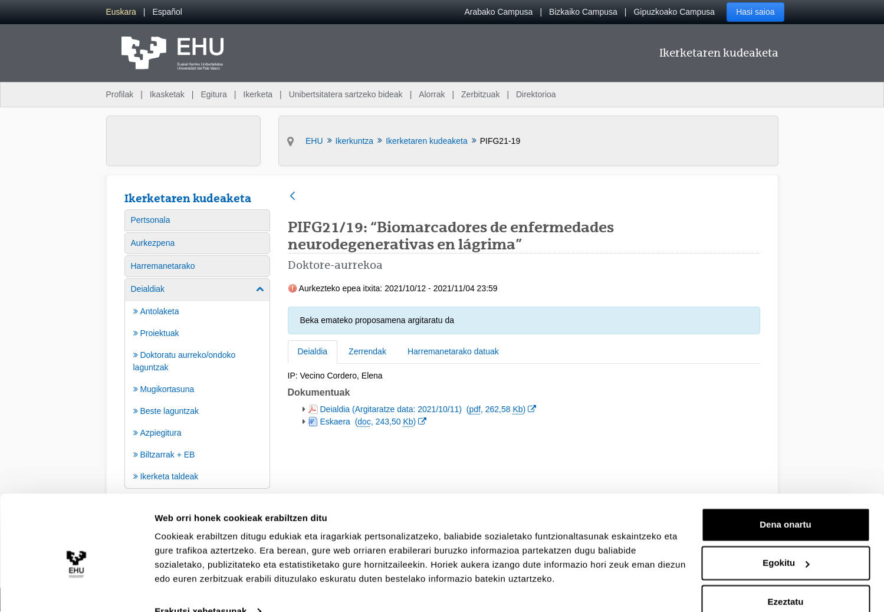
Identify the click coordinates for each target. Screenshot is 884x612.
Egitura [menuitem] (213, 94)
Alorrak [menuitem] (432, 94)
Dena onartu (785, 502)
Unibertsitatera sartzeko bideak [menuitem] (346, 94)
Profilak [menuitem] (120, 94)
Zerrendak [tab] (367, 351)
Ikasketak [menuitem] (167, 94)
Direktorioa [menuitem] (536, 94)
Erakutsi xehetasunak (201, 589)
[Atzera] (292, 196)
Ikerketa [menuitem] (257, 94)
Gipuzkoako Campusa (674, 12)
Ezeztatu (786, 579)
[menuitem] (121, 12)
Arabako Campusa (498, 12)
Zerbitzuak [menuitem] (480, 94)
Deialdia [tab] (313, 351)
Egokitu (786, 540)
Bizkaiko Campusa (583, 12)
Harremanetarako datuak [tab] (453, 351)
